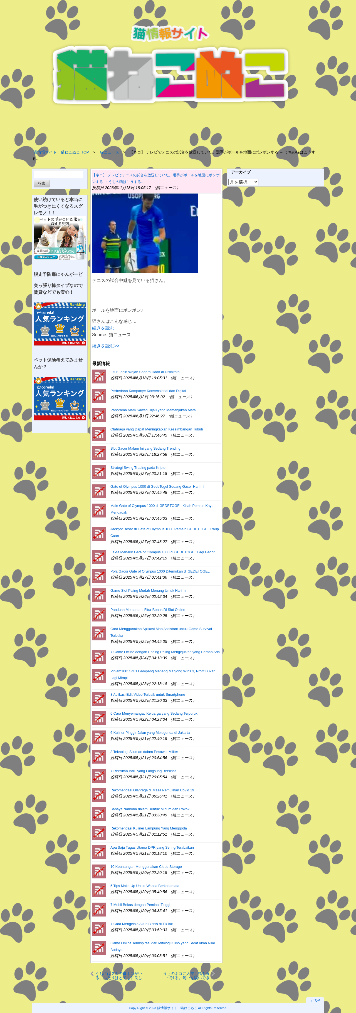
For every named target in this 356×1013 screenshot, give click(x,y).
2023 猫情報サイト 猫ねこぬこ (173, 1008)
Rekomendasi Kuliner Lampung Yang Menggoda (148, 828)
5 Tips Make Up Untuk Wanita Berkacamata (144, 886)
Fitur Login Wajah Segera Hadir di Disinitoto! (145, 372)
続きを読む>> (106, 345)
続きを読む (103, 328)
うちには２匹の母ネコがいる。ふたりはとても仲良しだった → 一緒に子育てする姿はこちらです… (118, 975)
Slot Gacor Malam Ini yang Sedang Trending (145, 448)
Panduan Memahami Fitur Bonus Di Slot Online (147, 610)
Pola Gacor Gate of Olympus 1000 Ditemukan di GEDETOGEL (160, 571)
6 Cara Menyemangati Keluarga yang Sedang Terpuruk (153, 713)
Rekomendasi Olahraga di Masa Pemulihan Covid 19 (152, 790)
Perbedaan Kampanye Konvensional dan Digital (148, 391)
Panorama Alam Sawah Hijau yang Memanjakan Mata (153, 410)
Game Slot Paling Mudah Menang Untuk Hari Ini (148, 590)
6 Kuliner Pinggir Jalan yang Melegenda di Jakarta (150, 732)
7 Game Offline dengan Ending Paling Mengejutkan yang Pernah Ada (165, 652)
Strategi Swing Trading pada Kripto (137, 467)
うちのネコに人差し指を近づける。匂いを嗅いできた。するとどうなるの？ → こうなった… (186, 975)
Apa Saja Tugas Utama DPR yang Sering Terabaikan (152, 847)
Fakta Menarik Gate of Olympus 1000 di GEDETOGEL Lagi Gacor (162, 552)
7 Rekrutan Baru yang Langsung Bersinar (143, 771)
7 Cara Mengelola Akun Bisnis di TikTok (141, 924)
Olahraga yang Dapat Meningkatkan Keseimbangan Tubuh (156, 429)
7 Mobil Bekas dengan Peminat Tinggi (140, 905)
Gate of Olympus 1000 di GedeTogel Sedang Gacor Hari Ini (157, 486)
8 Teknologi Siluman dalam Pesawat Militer (144, 752)
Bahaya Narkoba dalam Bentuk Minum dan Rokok (149, 809)
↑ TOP (315, 1000)
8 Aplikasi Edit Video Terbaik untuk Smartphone (147, 694)
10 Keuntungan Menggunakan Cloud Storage (146, 867)
